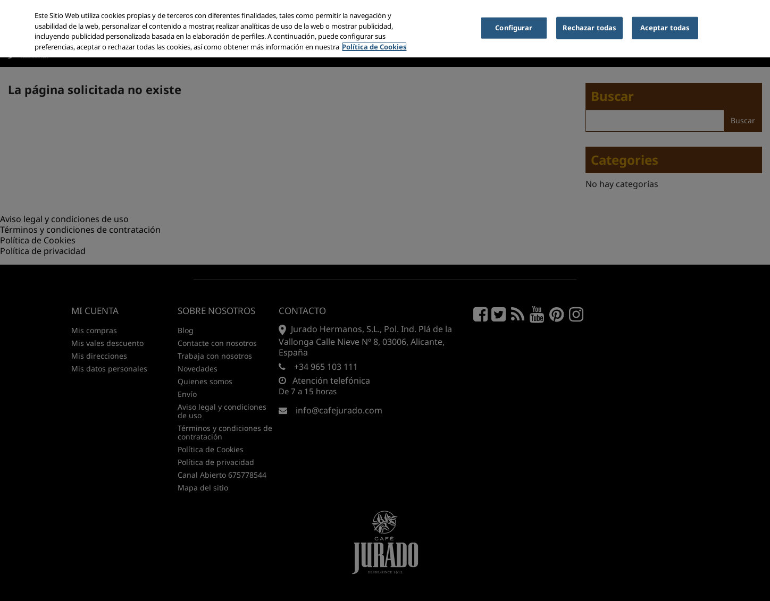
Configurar (513, 27)
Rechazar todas (590, 27)
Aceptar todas (665, 27)
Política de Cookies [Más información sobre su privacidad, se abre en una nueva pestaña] (374, 47)
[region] (385, 28)
